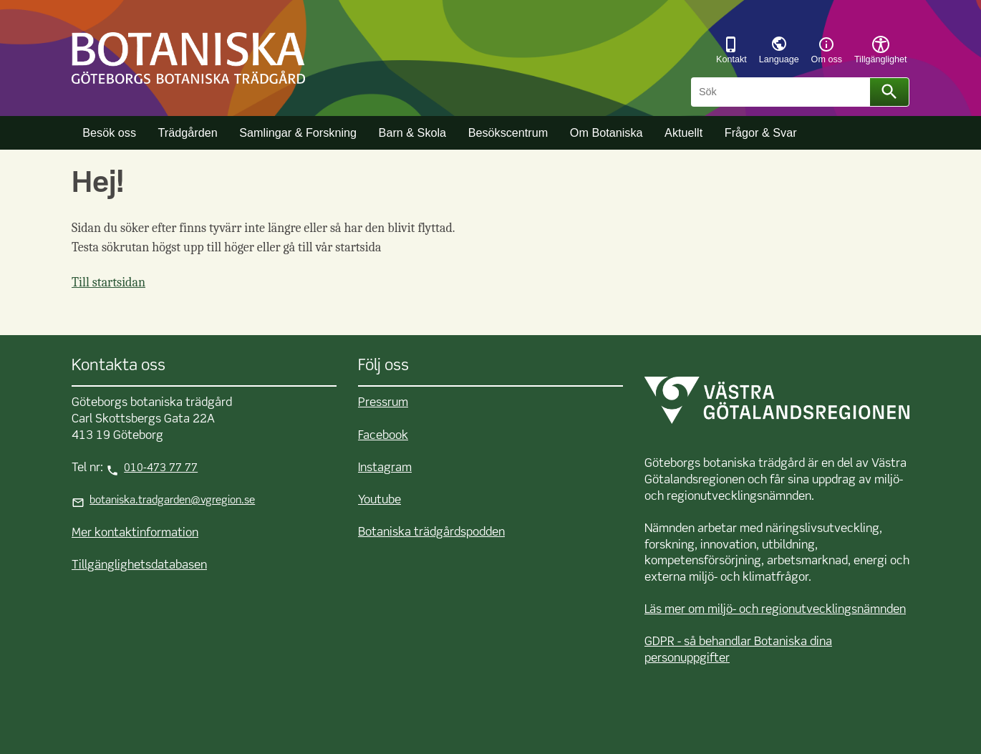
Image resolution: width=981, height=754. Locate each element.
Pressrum (383, 403)
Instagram (385, 468)
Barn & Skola (412, 132)
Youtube (379, 500)
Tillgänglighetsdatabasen (139, 565)
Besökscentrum (508, 132)
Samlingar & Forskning (298, 132)
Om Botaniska (606, 132)
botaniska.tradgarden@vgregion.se (172, 501)
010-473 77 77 (161, 468)
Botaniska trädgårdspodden (431, 532)
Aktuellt (683, 132)
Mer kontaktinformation (135, 533)
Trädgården (188, 132)
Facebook (383, 436)
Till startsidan (108, 282)
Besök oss (109, 132)
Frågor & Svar (761, 132)
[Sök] (782, 92)
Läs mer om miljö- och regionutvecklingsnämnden (775, 610)
